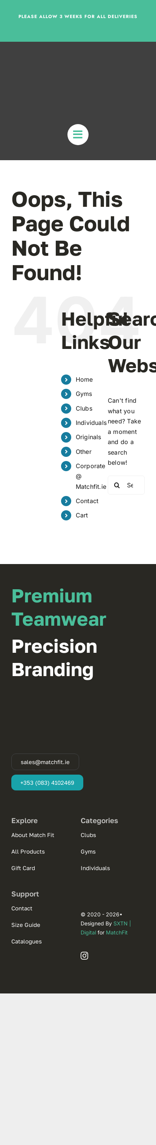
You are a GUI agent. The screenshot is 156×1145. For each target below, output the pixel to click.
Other (84, 451)
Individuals (91, 422)
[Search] (117, 485)
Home (84, 379)
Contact (87, 501)
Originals (88, 437)
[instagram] (84, 956)
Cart (82, 515)
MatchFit (117, 932)
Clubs (84, 408)
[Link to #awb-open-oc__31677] (78, 134)
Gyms (84, 393)
